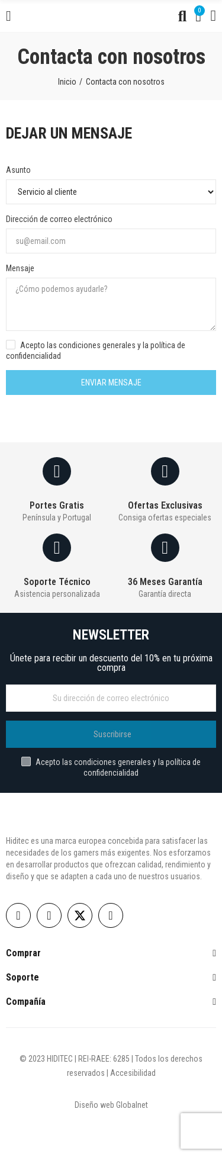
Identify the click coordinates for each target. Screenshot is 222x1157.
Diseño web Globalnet (111, 1105)
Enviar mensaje (111, 382)
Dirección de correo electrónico (59, 219)
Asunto (18, 170)
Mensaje (20, 268)
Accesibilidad (133, 1073)
